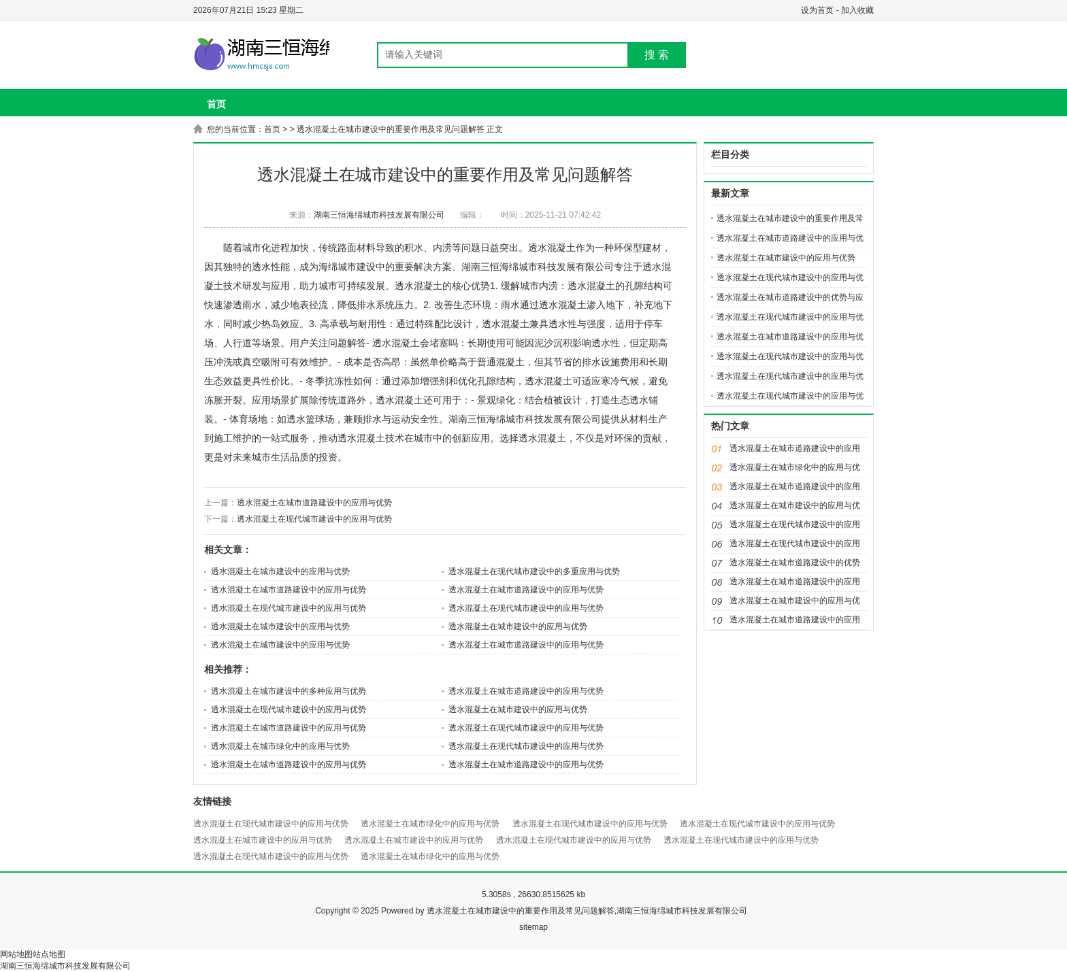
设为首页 (817, 10)
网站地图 (16, 954)
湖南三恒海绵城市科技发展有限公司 (379, 215)
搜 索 (656, 55)
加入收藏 (857, 10)
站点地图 (49, 954)
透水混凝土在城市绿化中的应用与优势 (280, 746)
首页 (216, 104)
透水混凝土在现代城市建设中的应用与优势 (314, 519)
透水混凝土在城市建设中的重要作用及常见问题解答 (391, 129)
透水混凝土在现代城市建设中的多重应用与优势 (534, 571)
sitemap (533, 927)
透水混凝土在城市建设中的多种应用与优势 (288, 691)
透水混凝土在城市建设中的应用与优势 (280, 571)
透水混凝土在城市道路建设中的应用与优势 (314, 502)
